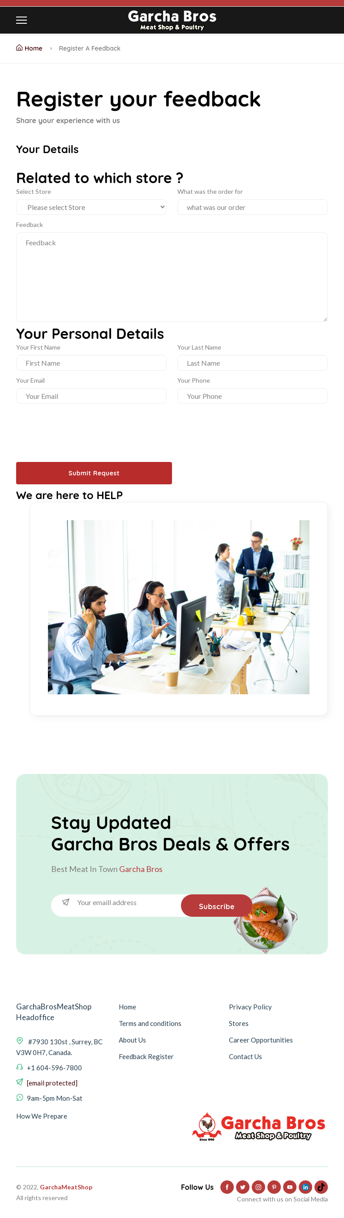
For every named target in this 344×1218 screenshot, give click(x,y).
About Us (132, 1040)
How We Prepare (41, 1116)
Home (29, 48)
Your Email (30, 380)
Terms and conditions (150, 1023)
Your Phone (193, 380)
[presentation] (84, 425)
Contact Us (245, 1056)
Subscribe (217, 906)
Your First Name (38, 347)
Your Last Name (199, 347)
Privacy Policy (250, 1007)
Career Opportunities (261, 1040)
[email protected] (52, 1083)
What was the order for (210, 191)
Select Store (33, 191)
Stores (239, 1023)
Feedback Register (146, 1056)
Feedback (29, 224)
